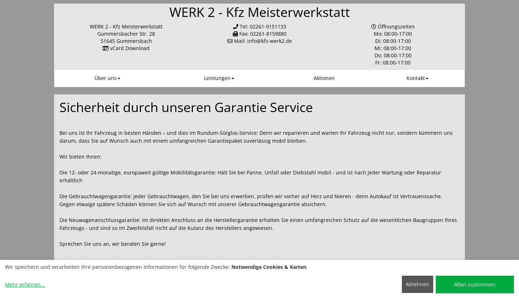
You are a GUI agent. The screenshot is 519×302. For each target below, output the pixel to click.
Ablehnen (417, 284)
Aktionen (324, 78)
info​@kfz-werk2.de (269, 40)
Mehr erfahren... (25, 284)
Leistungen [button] (219, 78)
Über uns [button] (107, 78)
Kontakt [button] (418, 78)
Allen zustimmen (475, 284)
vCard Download (126, 48)
